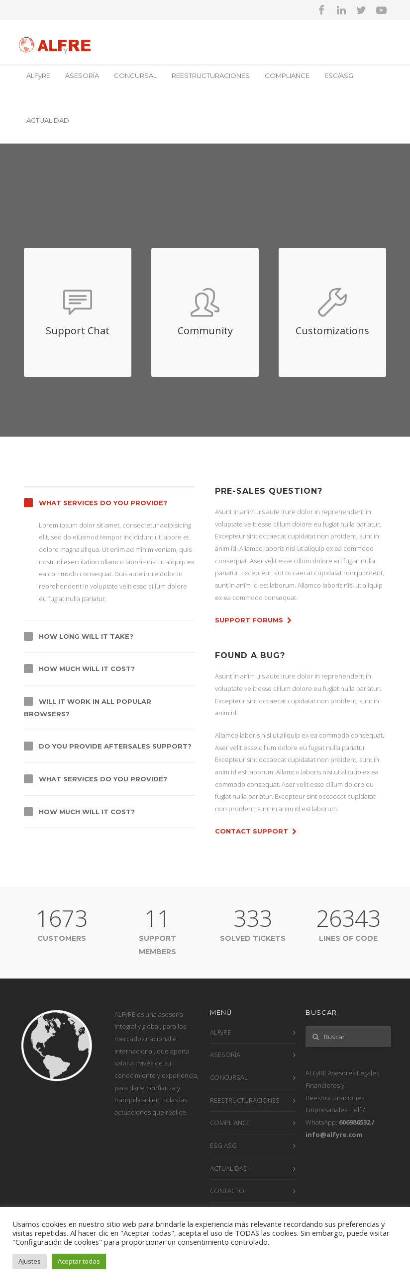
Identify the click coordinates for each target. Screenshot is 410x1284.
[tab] (109, 502)
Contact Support (256, 831)
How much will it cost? (87, 669)
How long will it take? (86, 636)
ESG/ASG (338, 75)
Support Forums (253, 620)
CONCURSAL (135, 75)
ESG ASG (223, 1145)
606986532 (354, 1122)
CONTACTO (227, 1190)
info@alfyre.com (334, 1134)
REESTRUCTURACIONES (211, 75)
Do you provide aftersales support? (115, 746)
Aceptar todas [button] (79, 1261)
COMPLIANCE (287, 75)
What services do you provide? (103, 503)
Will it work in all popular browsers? (87, 707)
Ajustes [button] (29, 1261)
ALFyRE (38, 75)
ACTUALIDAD (47, 120)
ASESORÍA (82, 75)
